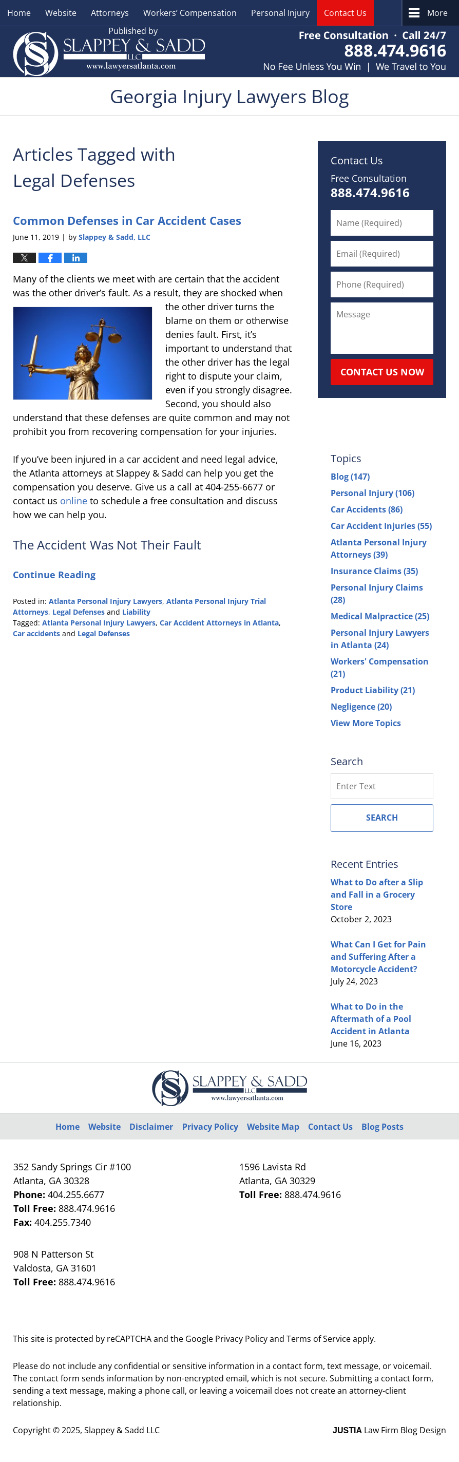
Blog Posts (382, 1126)
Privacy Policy (210, 1126)
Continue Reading (54, 574)
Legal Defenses (78, 612)
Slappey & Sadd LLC (122, 1430)
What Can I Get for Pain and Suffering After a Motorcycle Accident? (378, 957)
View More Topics (366, 723)
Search (382, 817)
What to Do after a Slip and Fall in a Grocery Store (377, 895)
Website (60, 12)
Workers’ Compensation (190, 12)
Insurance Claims (374, 571)
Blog (350, 476)
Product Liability (373, 690)
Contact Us (345, 12)
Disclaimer (151, 1126)
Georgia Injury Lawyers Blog (109, 51)
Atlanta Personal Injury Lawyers (105, 601)
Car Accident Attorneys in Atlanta (219, 623)
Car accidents (36, 633)
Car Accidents (367, 509)
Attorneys (110, 12)
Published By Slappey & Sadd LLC (354, 51)
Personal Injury (280, 12)
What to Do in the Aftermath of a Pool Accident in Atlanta (371, 1019)
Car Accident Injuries (381, 525)
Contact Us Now (382, 372)
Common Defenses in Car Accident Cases (127, 220)
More (437, 12)
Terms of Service (318, 1338)
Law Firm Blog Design (389, 1430)
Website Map (273, 1126)
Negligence (361, 706)
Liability (136, 612)
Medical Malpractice (380, 616)
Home (19, 12)
